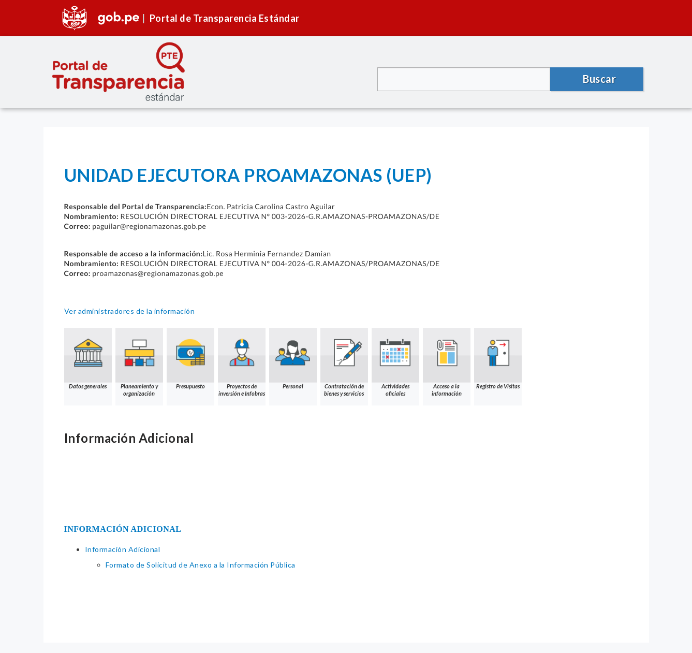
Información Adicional (122, 549)
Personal (293, 358)
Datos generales (88, 358)
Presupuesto (190, 358)
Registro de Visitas (498, 358)
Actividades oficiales (395, 362)
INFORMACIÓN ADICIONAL (123, 529)
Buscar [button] (599, 78)
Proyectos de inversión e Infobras (242, 362)
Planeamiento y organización (139, 362)
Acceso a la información (446, 362)
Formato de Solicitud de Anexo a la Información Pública (201, 564)
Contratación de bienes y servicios (344, 362)
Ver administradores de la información (129, 311)
